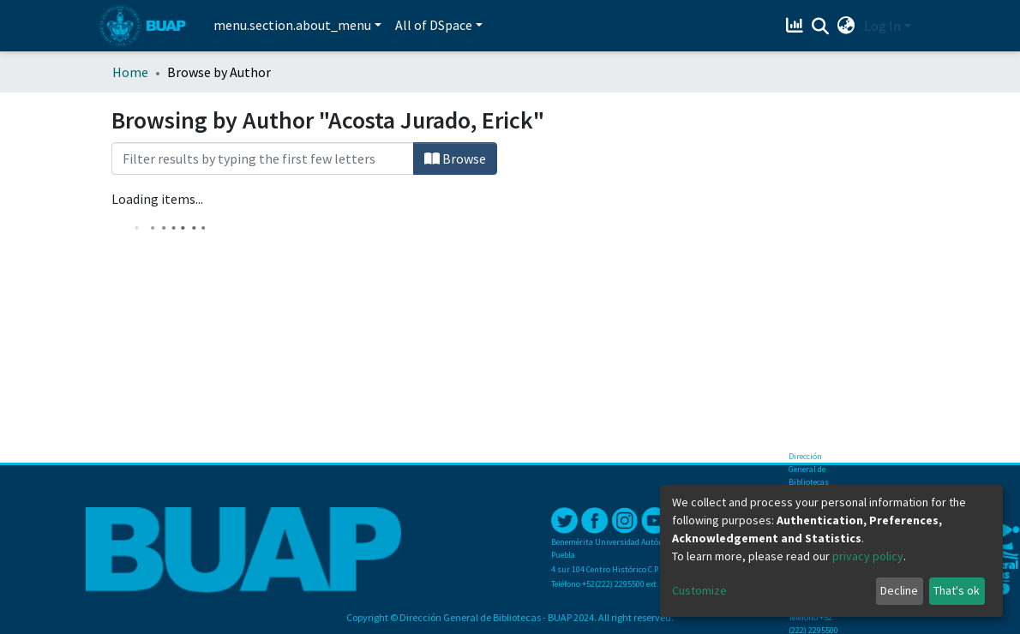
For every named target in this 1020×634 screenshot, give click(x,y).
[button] (846, 25)
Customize (699, 590)
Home (130, 72)
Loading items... (157, 198)
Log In (882, 25)
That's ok (956, 590)
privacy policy (867, 556)
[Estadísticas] (796, 25)
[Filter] (262, 158)
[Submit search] (820, 26)
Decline (899, 590)
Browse (455, 158)
